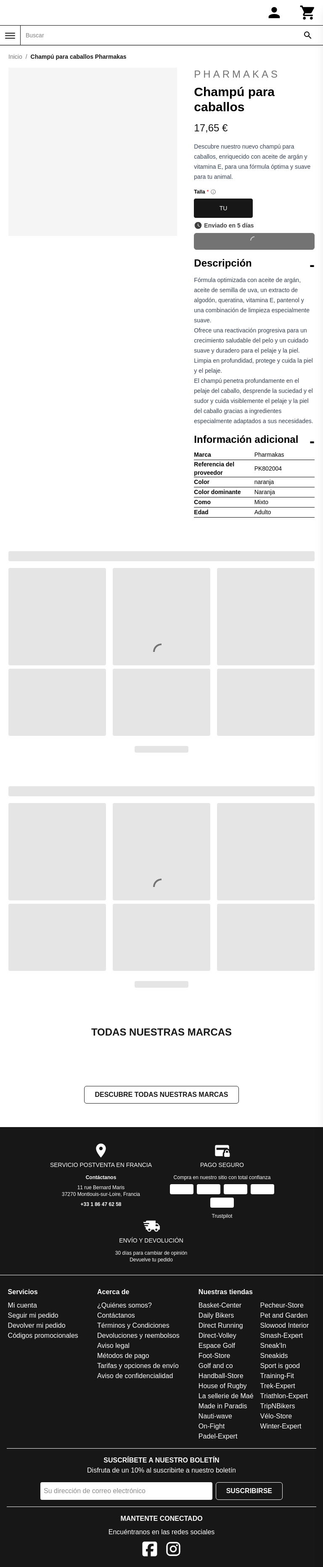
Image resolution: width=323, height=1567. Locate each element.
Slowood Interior (284, 1325)
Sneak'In (273, 1345)
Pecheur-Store (282, 1305)
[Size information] (213, 192)
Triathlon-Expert (284, 1396)
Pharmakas (237, 74)
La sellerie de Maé (226, 1396)
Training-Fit (277, 1375)
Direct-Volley (217, 1335)
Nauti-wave (215, 1416)
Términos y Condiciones (133, 1325)
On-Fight (212, 1426)
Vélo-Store (276, 1416)
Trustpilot (222, 1216)
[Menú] (10, 36)
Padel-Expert (218, 1436)
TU (224, 208)
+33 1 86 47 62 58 (100, 1204)
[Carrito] (307, 12)
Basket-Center (220, 1305)
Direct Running (221, 1325)
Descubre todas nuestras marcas (161, 1094)
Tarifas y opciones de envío (138, 1365)
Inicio (15, 56)
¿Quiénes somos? (124, 1305)
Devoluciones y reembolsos (138, 1335)
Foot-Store (214, 1355)
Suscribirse (249, 1490)
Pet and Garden (284, 1315)
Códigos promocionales (43, 1335)
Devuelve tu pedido (151, 1260)
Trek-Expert (277, 1385)
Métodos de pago (123, 1355)
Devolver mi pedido (37, 1325)
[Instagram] (173, 1550)
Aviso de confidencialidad (135, 1375)
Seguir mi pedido (33, 1315)
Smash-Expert (281, 1335)
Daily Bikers (216, 1315)
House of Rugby (223, 1385)
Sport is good (280, 1365)
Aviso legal (113, 1345)
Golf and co (216, 1365)
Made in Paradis (223, 1406)
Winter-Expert (281, 1426)
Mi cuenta (22, 1305)
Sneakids (274, 1355)
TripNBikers (277, 1406)
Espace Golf (217, 1345)
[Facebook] (149, 1550)
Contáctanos (101, 1177)
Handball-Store (221, 1375)
